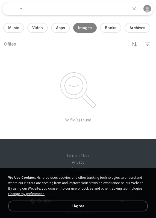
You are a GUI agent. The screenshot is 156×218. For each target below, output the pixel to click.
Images (85, 28)
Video (37, 28)
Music (13, 28)
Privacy (78, 162)
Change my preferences (26, 194)
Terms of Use (78, 155)
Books (110, 28)
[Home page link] (10, 9)
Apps (60, 28)
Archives (137, 28)
